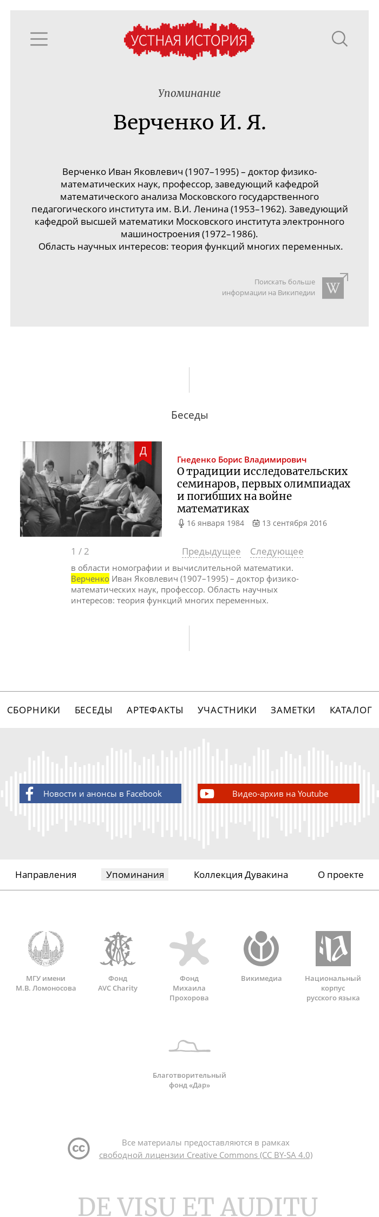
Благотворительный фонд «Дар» (189, 1059)
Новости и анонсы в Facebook (91, 794)
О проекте (341, 874)
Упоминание (189, 93)
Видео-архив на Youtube (263, 794)
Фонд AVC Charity (118, 962)
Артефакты (155, 710)
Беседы (94, 710)
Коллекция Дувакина (241, 874)
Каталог (351, 710)
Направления (45, 874)
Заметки (293, 710)
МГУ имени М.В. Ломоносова (46, 962)
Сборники (34, 710)
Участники (228, 710)
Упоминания (135, 874)
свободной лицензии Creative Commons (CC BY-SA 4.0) (205, 1154)
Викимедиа (261, 957)
